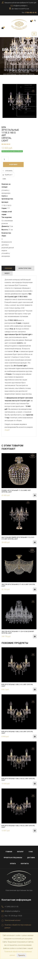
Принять (21, 955)
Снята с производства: (7, 197)
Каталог (20, 70)
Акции (7, 430)
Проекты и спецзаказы (13, 857)
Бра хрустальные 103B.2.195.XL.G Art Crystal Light (18, 826)
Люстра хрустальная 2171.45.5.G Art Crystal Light (18, 585)
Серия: (4, 208)
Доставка (31, 857)
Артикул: (5, 202)
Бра (26, 70)
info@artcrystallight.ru (20, 5)
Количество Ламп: (6, 234)
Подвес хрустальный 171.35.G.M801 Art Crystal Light (16, 491)
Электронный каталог (13, 920)
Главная (12, 70)
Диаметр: (5, 226)
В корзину (13, 164)
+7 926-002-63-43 (30, 12)
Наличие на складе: (6, 185)
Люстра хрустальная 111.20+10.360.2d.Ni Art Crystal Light (18, 632)
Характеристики (24, 268)
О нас (31, 851)
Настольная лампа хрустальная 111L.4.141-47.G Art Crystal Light (18, 538)
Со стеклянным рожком (18, 72)
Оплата (13, 863)
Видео (7, 273)
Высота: (5, 230)
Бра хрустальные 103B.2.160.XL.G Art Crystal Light (18, 779)
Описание (8, 268)
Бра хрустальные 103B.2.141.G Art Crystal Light (17, 685)
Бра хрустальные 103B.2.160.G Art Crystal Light (17, 732)
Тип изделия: (7, 217)
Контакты (25, 863)
